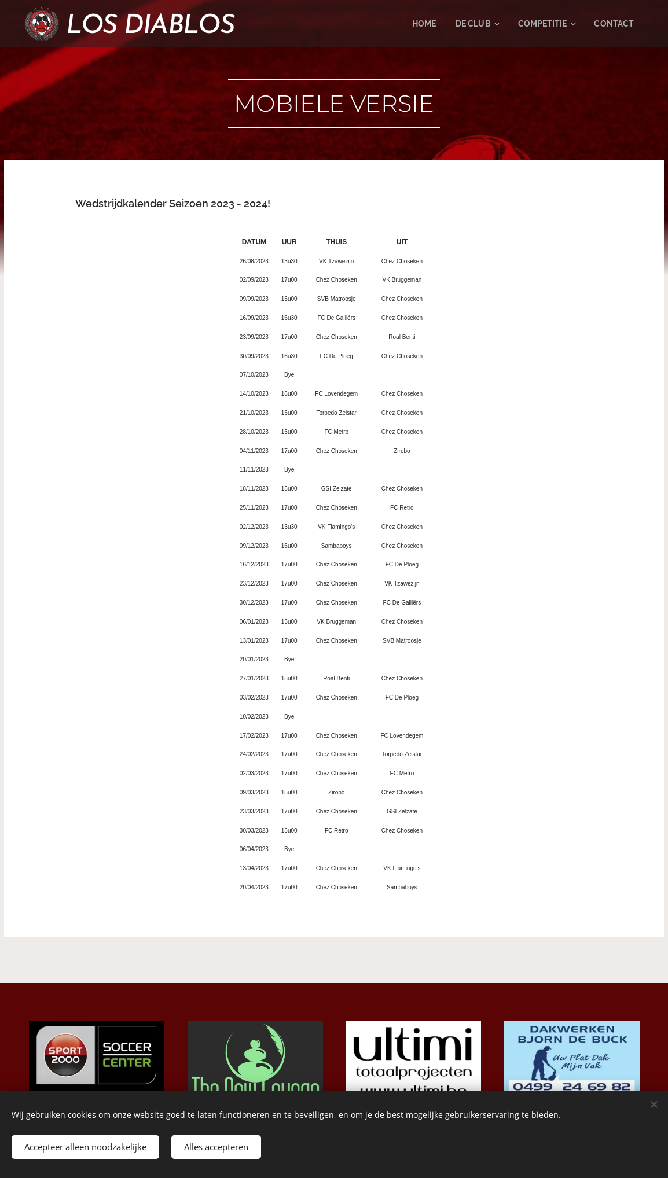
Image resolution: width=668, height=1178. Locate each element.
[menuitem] (414, 23)
